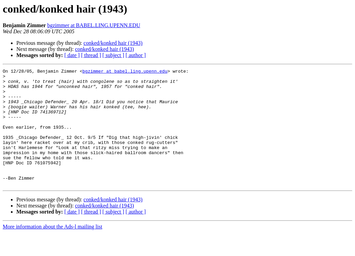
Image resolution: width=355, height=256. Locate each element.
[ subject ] (113, 55)
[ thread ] (91, 55)
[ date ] (72, 55)
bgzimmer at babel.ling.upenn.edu (124, 72)
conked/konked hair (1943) (112, 43)
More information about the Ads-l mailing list (52, 250)
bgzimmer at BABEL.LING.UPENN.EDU (93, 25)
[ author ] (136, 55)
